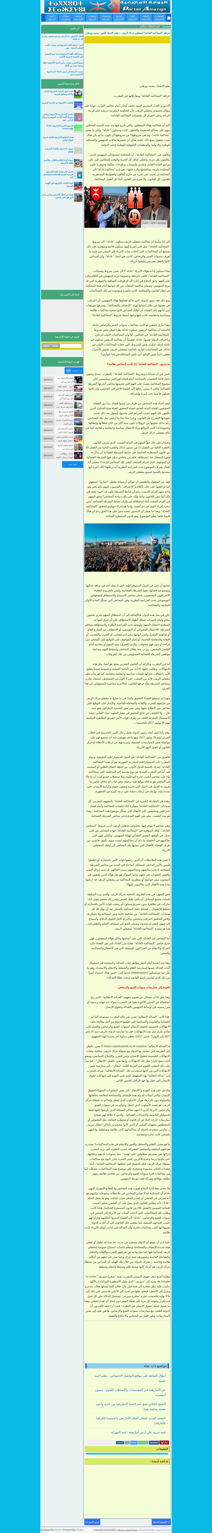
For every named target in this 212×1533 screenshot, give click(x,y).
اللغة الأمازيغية (132, 17)
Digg (127, 1443)
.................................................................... (67, 42)
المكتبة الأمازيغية (78, 17)
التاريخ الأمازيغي (119, 17)
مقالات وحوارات (65, 17)
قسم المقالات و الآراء (150, 26)
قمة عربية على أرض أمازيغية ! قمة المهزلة (138, 1432)
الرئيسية (166, 26)
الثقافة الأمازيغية (146, 17)
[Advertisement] (127, 64)
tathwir (57, 1530)
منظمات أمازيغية (92, 17)
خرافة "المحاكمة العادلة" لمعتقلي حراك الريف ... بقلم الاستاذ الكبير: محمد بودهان (128, 33)
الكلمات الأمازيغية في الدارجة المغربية (57, 103)
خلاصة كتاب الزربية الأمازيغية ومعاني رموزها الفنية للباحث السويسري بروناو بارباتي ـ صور (57, 117)
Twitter (134, 1443)
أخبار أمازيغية (52, 17)
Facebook (154, 1443)
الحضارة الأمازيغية (159, 17)
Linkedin (120, 1443)
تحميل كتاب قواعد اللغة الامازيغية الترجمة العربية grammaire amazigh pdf (58, 174)
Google (79, 1530)
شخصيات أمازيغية (105, 17)
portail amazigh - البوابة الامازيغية (155, 1530)
